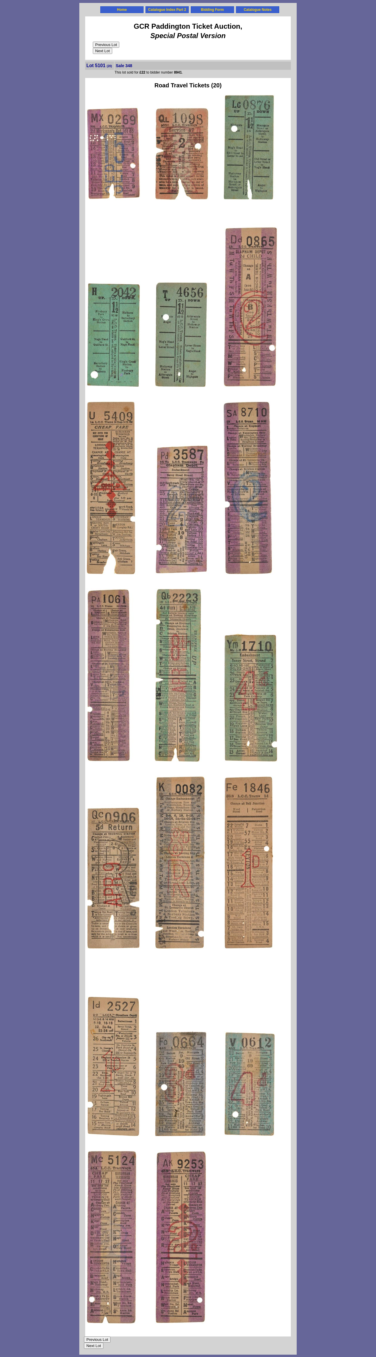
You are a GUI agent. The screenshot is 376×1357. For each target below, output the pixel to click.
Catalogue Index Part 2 (167, 10)
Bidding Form (212, 10)
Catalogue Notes (258, 10)
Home (122, 10)
